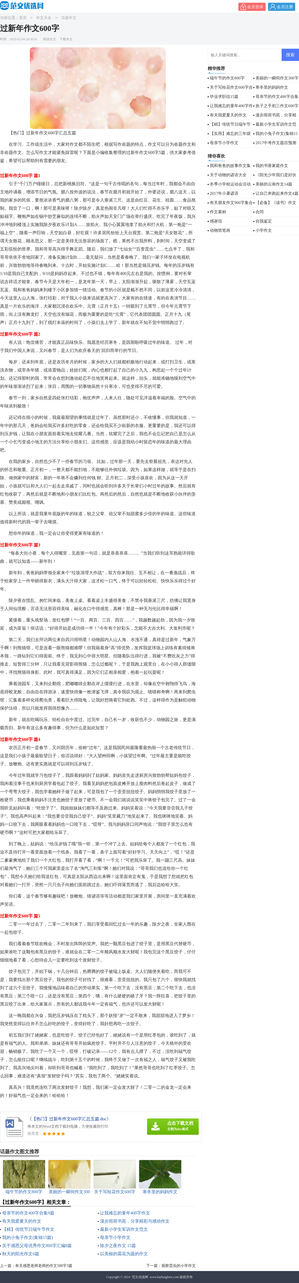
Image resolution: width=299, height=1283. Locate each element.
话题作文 (68, 18)
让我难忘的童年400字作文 (125, 1213)
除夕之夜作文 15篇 (118, 1245)
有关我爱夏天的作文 (21, 1221)
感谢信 (216, 221)
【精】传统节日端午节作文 (28, 1229)
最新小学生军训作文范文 (124, 1229)
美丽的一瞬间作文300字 (277, 78)
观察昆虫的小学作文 (178, 1266)
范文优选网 (140, 1277)
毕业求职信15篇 (224, 96)
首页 (23, 18)
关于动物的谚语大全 (228, 175)
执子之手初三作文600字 (277, 106)
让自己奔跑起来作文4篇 (277, 193)
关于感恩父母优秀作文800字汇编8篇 (37, 1245)
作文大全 (43, 18)
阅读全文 (49, 39)
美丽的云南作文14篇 (274, 184)
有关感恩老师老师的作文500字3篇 (43, 1266)
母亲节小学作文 (115, 1237)
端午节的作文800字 (227, 78)
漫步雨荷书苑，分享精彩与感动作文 (135, 1221)
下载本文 (66, 39)
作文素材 (218, 212)
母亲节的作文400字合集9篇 (28, 1213)
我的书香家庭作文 (272, 165)
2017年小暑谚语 (224, 193)
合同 (260, 212)
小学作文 (264, 230)
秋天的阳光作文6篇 (20, 1253)
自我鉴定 (264, 221)
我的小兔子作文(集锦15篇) (27, 1237)
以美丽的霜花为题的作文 (124, 1253)
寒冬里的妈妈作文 (272, 87)
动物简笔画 (220, 230)
